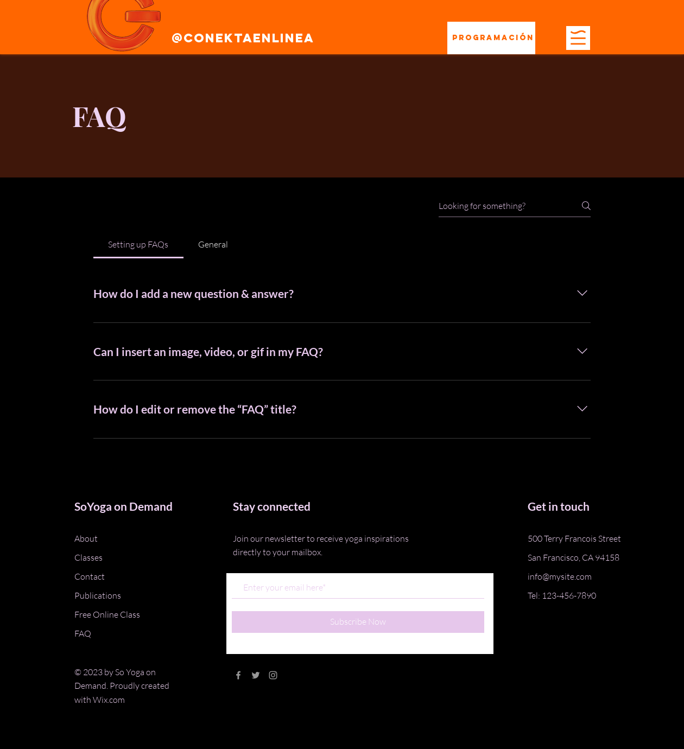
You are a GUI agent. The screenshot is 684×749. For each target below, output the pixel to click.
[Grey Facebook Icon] (238, 675)
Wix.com (109, 699)
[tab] (138, 244)
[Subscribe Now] (358, 622)
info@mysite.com (560, 576)
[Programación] (491, 38)
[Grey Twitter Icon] (255, 675)
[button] (578, 37)
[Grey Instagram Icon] (273, 675)
